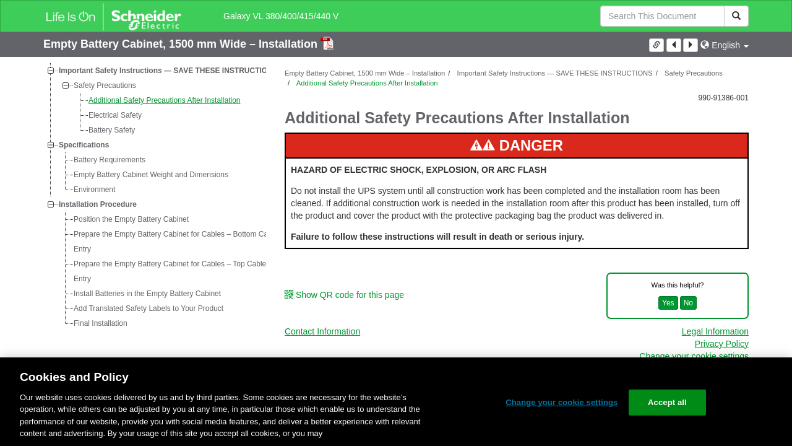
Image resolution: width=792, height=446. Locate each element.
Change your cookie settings (694, 356)
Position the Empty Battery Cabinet (131, 219)
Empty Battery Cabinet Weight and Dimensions (151, 174)
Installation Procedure (98, 204)
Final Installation (100, 323)
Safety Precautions (105, 85)
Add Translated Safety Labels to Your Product (148, 308)
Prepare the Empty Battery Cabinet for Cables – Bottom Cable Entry (176, 241)
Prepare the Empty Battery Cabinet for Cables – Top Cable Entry (170, 271)
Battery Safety (111, 130)
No (688, 303)
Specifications (84, 145)
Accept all (667, 402)
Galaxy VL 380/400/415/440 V (280, 16)
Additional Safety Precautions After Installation (164, 100)
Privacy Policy (722, 344)
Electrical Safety (115, 115)
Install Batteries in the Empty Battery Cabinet (147, 293)
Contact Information (322, 331)
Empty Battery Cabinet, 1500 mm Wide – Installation (182, 44)
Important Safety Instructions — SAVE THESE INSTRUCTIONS (168, 70)
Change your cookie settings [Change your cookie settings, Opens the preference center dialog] (562, 402)
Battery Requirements (109, 159)
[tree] (154, 197)
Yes (668, 303)
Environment (94, 189)
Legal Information (715, 331)
